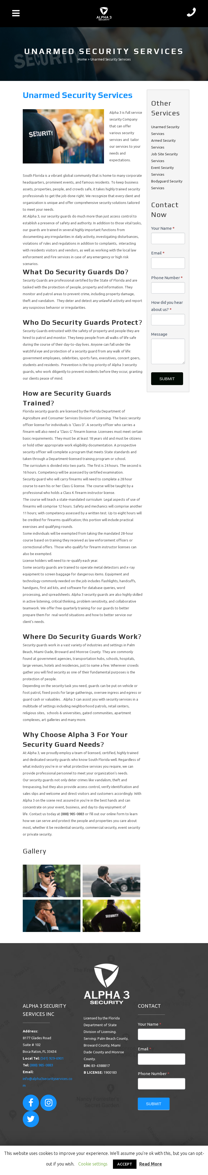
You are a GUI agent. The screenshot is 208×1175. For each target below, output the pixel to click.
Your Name (163, 228)
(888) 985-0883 (72, 814)
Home (82, 59)
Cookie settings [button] (93, 1163)
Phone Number (167, 277)
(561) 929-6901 (52, 1058)
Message (159, 334)
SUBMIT (167, 378)
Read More (150, 1163)
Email (158, 253)
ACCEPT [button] (124, 1164)
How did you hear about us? (167, 306)
